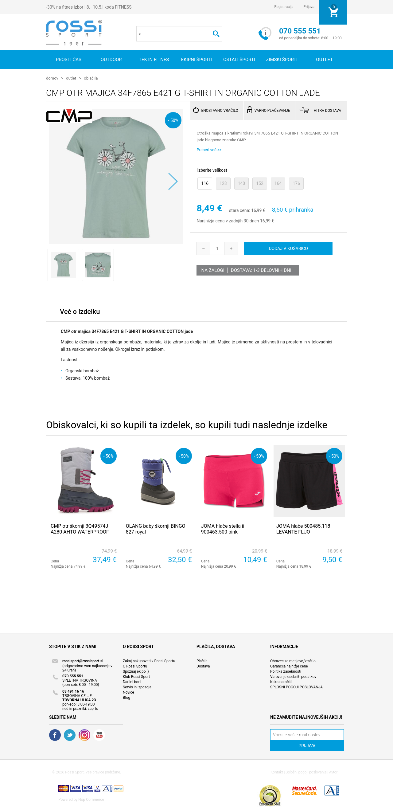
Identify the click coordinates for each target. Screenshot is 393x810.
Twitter (70, 735)
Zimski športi (282, 59)
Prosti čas (68, 59)
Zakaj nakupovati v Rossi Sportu (149, 661)
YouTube (99, 735)
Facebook (55, 735)
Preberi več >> (208, 149)
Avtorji (334, 772)
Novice (128, 692)
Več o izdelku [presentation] (80, 311)
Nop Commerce (91, 799)
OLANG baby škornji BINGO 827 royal (155, 528)
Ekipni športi (196, 59)
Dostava (203, 666)
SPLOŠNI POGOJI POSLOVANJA (296, 687)
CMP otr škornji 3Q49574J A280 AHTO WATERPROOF (80, 528)
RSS (84, 735)
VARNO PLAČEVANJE (272, 110)
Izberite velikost (212, 169)
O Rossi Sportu (135, 666)
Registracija (284, 7)
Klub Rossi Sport (136, 676)
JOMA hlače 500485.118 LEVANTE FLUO (303, 528)
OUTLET (324, 59)
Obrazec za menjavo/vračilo (293, 661)
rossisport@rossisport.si (82, 661)
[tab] (80, 312)
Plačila (202, 661)
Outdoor (111, 59)
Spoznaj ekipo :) (136, 671)
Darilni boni (132, 681)
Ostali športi (239, 59)
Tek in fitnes (154, 59)
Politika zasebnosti (285, 671)
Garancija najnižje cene (289, 666)
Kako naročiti (281, 681)
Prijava (308, 7)
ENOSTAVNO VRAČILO (219, 110)
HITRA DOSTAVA (327, 110)
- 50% (173, 120)
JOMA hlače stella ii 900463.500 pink (222, 528)
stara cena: (239, 210)
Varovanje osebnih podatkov (293, 676)
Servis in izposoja (137, 687)
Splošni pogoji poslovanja (306, 772)
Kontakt (276, 772)
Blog (126, 697)
